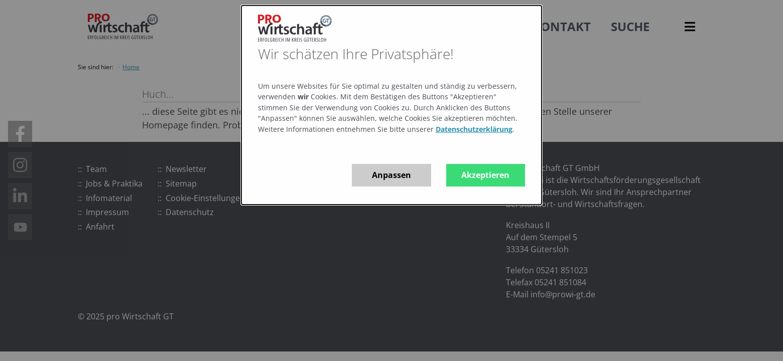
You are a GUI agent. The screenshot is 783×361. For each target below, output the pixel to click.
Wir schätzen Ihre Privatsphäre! (356, 54)
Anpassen (391, 174)
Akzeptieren (485, 174)
